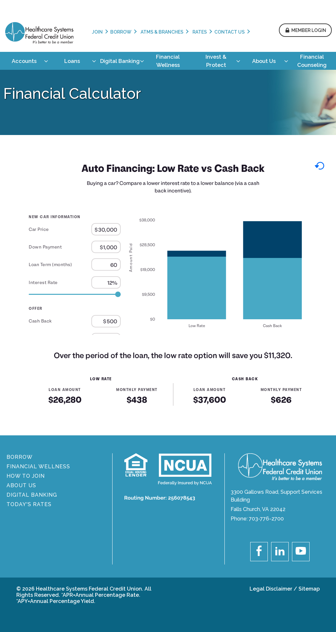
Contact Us (229, 32)
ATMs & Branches (162, 32)
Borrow (120, 32)
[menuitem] (24, 61)
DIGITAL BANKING (32, 495)
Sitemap (309, 589)
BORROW (20, 457)
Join (97, 32)
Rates (199, 32)
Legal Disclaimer (271, 589)
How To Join (26, 476)
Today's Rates (29, 504)
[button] (305, 30)
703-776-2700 (266, 519)
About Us (21, 485)
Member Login (308, 30)
